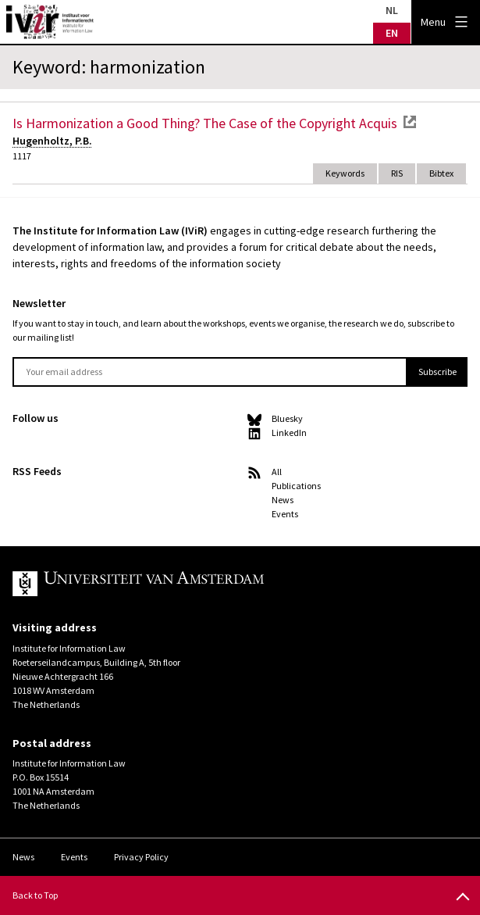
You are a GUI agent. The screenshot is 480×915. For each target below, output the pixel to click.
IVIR (50, 22)
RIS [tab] (397, 173)
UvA (193, 583)
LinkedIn (289, 432)
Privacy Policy (141, 857)
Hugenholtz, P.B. (52, 141)
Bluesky (287, 418)
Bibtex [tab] (441, 173)
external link (410, 122)
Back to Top (35, 895)
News (282, 500)
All (277, 471)
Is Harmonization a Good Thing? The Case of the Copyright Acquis (204, 123)
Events (285, 514)
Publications (296, 485)
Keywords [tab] (344, 173)
